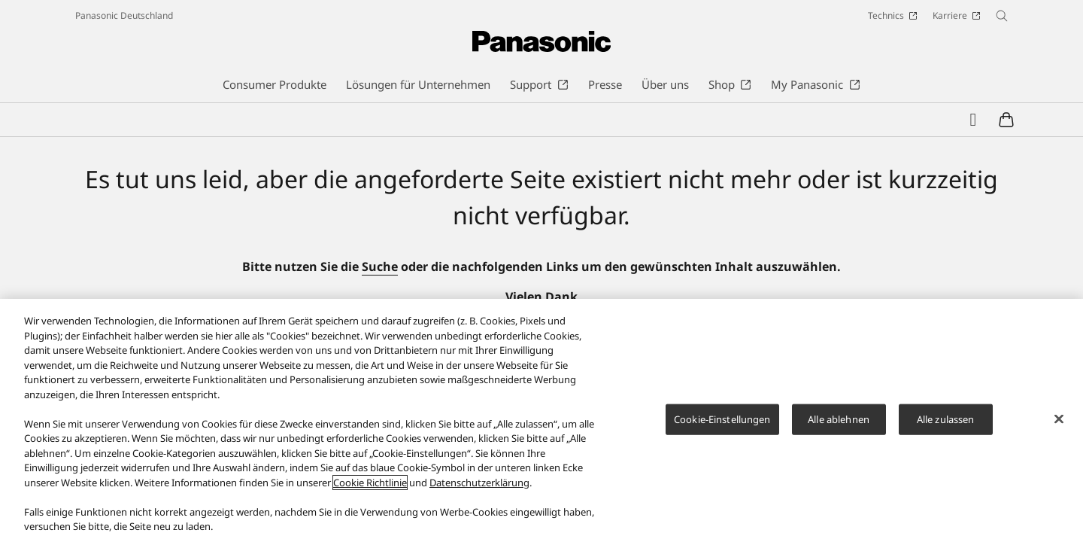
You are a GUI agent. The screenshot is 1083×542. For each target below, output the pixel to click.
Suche (380, 266)
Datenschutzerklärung (479, 482)
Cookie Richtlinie (370, 482)
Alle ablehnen (838, 418)
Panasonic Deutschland (124, 15)
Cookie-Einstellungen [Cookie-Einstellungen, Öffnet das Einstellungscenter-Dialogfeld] (722, 418)
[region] (541, 420)
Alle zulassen (946, 418)
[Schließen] (1058, 418)
